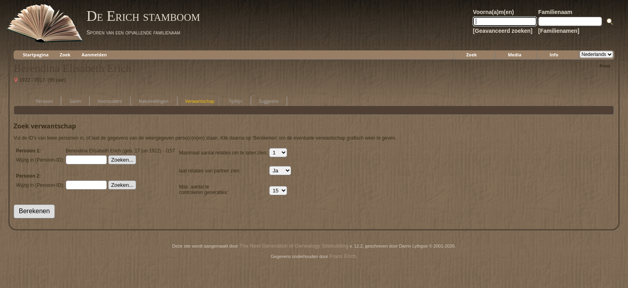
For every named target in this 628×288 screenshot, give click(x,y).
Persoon (40, 101)
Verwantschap (196, 101)
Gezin (71, 101)
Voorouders (106, 101)
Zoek (65, 55)
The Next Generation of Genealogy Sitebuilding (294, 246)
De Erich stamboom (143, 16)
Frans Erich (342, 256)
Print (605, 66)
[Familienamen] (559, 31)
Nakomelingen (149, 101)
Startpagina (35, 55)
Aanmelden (94, 55)
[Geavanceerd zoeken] (503, 31)
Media (514, 55)
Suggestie (265, 101)
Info (554, 55)
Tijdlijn (231, 101)
